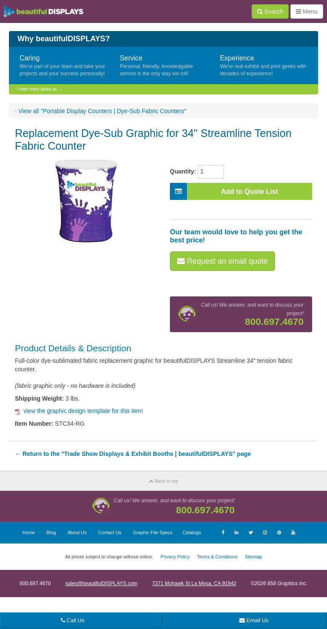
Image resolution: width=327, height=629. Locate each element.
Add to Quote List (224, 191)
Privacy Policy (175, 556)
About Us (76, 532)
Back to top (163, 481)
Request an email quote (222, 261)
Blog (51, 532)
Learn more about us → (39, 89)
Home (29, 532)
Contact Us (109, 532)
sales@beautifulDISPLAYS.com (101, 583)
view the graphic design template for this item (79, 410)
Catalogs (192, 532)
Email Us (254, 620)
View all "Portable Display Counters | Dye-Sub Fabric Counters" (102, 111)
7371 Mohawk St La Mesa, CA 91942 (194, 583)
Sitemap (253, 556)
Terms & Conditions (217, 556)
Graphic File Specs (152, 532)
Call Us (73, 620)
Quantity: (183, 171)
